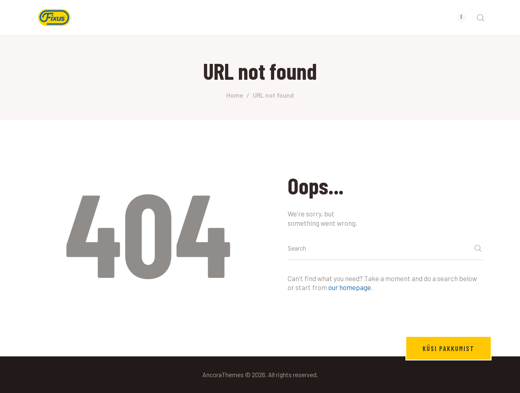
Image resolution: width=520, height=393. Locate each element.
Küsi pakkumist (448, 348)
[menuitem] (400, 17)
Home (234, 95)
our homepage (349, 287)
